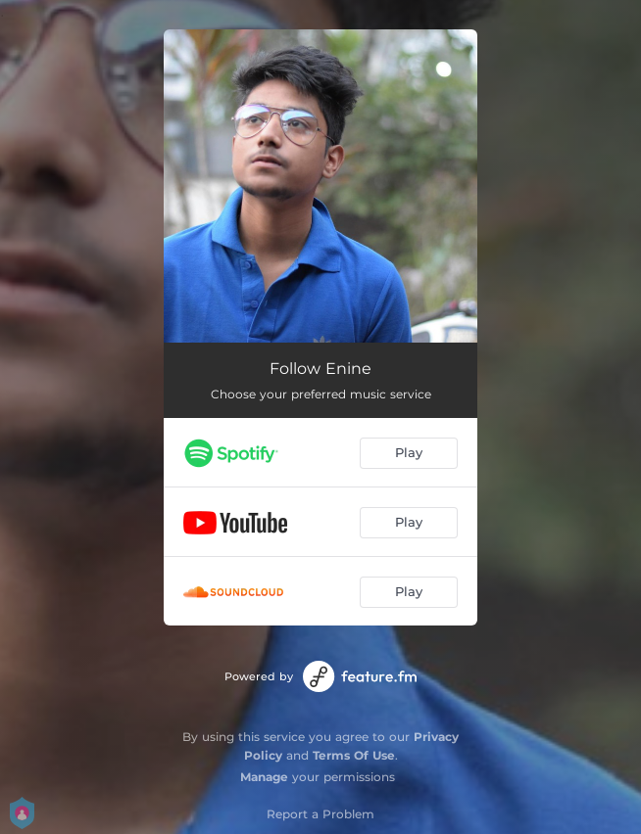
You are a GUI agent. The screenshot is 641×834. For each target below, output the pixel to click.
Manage (264, 776)
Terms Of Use (354, 755)
